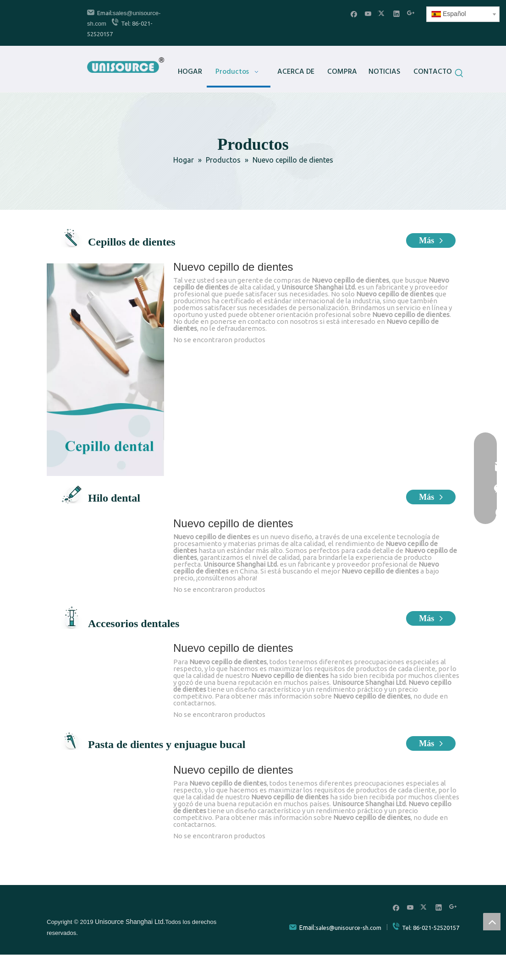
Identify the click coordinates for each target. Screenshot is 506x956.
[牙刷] (105, 369)
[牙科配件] (105, 650)
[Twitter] (382, 13)
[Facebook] (354, 13)
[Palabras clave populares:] (459, 75)
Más (431, 240)
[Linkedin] (396, 13)
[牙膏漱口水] (105, 771)
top (491, 921)
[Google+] (411, 13)
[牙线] (105, 525)
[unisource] (64, 906)
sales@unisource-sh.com (348, 927)
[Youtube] (368, 13)
